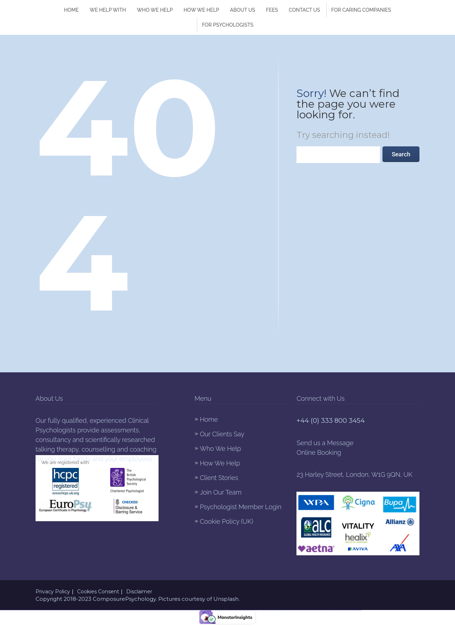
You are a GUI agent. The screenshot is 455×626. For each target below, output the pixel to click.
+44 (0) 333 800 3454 (330, 421)
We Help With (108, 10)
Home (71, 10)
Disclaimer (139, 591)
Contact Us (304, 10)
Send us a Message (324, 443)
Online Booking (318, 452)
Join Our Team (220, 492)
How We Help (220, 463)
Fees (272, 10)
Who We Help (155, 10)
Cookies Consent (98, 591)
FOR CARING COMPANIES (361, 10)
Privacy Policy (53, 591)
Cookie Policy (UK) (226, 521)
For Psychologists (227, 25)
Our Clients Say (222, 434)
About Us (242, 10)
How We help (201, 10)
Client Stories (219, 477)
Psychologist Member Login (240, 507)
